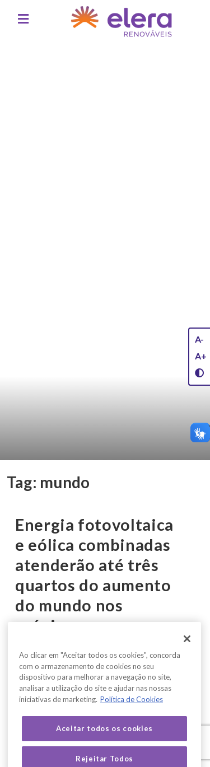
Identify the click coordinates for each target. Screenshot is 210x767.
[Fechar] (187, 647)
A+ (201, 355)
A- (199, 339)
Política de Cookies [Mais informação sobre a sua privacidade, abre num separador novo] (131, 707)
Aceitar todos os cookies (104, 737)
